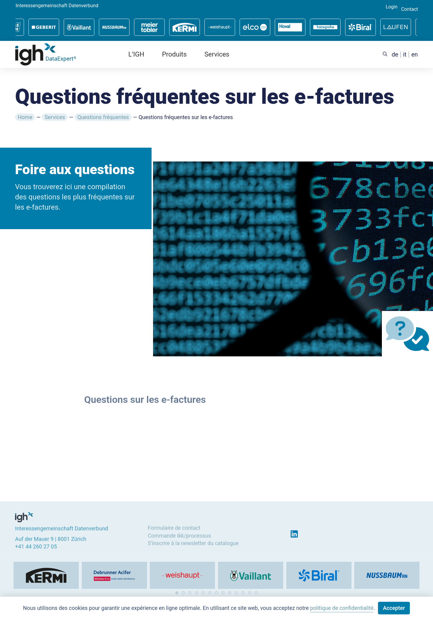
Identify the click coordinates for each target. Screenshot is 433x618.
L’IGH (136, 54)
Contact (409, 9)
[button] (176, 592)
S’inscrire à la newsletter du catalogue (193, 542)
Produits (174, 54)
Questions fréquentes (103, 117)
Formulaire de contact (174, 527)
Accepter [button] (394, 608)
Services (216, 54)
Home (25, 117)
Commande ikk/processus (179, 534)
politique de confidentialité (341, 608)
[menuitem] (395, 54)
